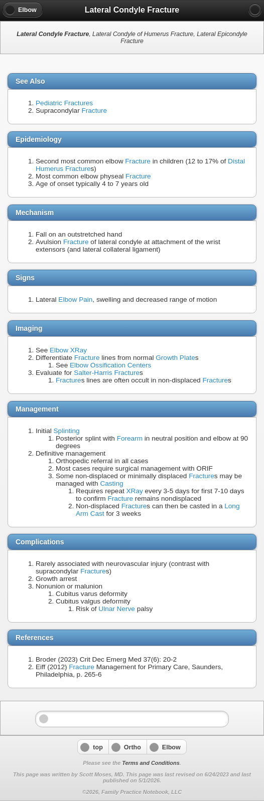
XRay (134, 491)
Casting (111, 483)
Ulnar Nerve (116, 609)
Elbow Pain (75, 299)
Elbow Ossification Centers (110, 365)
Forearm (130, 438)
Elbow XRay (68, 350)
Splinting (67, 431)
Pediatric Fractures (64, 103)
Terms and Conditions (150, 763)
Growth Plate (175, 357)
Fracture (94, 110)
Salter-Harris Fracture (107, 372)
